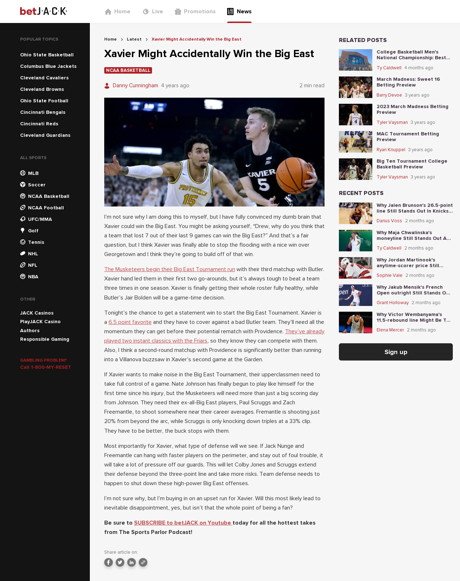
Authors (30, 330)
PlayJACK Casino (40, 322)
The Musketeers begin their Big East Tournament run (169, 269)
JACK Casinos (37, 313)
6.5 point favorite (130, 322)
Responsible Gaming (44, 339)
